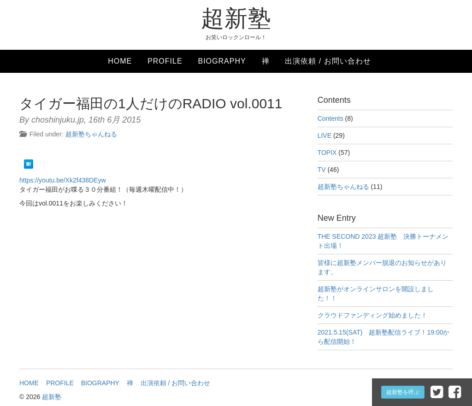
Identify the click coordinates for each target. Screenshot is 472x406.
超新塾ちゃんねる (91, 134)
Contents (330, 118)
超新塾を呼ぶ (402, 392)
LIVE (324, 135)
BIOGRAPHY (222, 61)
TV (322, 169)
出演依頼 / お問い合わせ (328, 61)
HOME (120, 61)
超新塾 (236, 18)
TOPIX (327, 152)
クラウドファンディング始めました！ (372, 315)
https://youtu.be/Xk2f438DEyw (62, 180)
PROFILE (165, 61)
